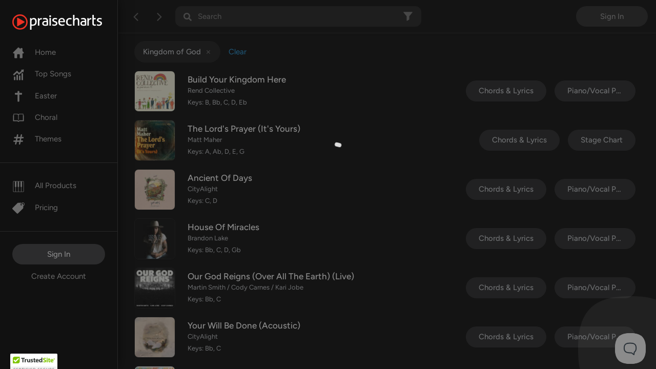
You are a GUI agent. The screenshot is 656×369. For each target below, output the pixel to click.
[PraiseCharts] (70, 22)
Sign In (58, 254)
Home (34, 52)
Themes (36, 139)
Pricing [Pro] (35, 207)
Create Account (58, 276)
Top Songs (41, 73)
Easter (34, 95)
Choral (34, 117)
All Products (44, 185)
